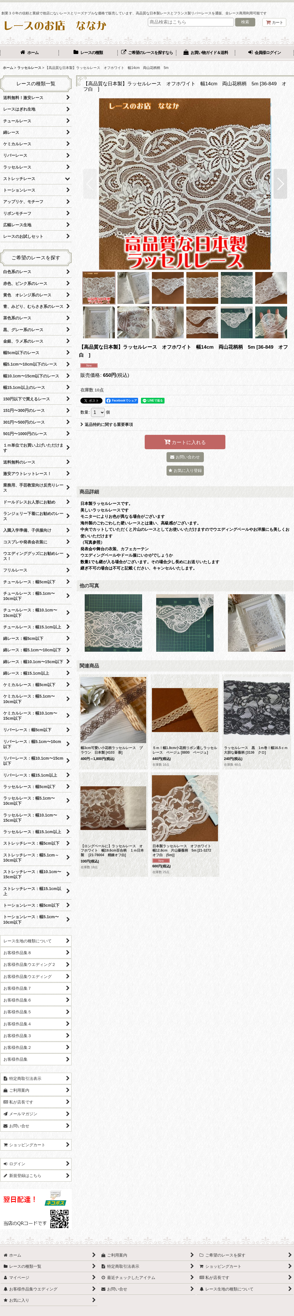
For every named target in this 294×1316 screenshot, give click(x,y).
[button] (90, 184)
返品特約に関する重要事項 (106, 424)
